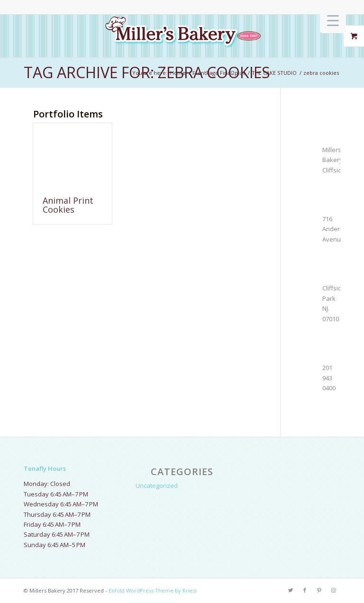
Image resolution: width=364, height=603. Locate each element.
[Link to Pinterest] (319, 590)
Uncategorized (157, 485)
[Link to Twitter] (290, 590)
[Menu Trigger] (333, 20)
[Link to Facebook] (305, 590)
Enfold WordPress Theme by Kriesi (153, 590)
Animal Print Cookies (68, 205)
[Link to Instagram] (333, 590)
